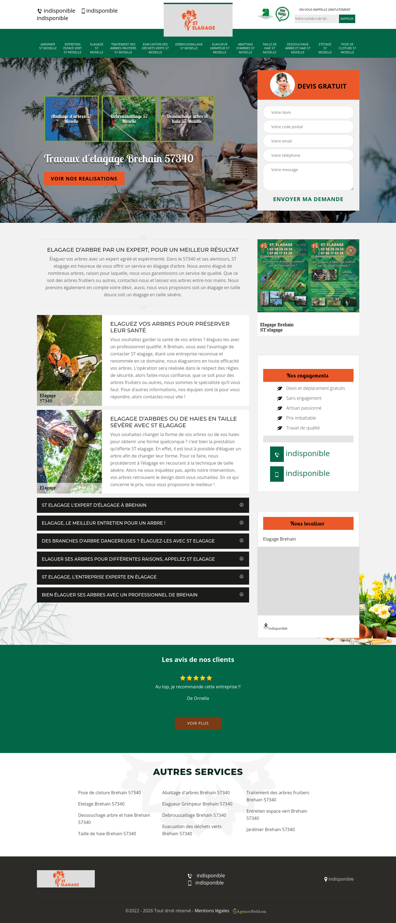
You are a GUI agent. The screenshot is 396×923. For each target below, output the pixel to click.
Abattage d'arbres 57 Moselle (245, 48)
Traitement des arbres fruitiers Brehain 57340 (277, 796)
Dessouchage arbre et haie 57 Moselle (297, 48)
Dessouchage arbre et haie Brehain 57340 (114, 818)
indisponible (56, 10)
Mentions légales (212, 911)
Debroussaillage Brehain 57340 (194, 815)
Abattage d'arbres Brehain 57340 (196, 793)
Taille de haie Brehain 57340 (107, 834)
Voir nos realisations (84, 178)
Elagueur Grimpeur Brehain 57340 (197, 804)
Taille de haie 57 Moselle (270, 48)
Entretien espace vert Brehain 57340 (276, 814)
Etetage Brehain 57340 (101, 804)
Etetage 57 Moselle (325, 48)
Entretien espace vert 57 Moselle (72, 48)
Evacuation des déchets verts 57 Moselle (155, 48)
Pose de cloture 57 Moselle (347, 48)
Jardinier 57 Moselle (48, 46)
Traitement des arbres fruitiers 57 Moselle (123, 48)
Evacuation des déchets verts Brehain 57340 (192, 830)
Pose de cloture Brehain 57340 (109, 793)
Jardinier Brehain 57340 (270, 829)
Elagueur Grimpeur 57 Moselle (220, 48)
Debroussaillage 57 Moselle (189, 46)
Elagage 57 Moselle (96, 48)
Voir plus (198, 723)
